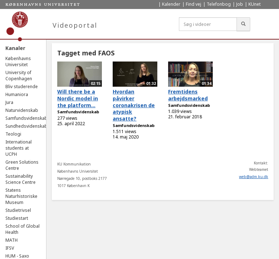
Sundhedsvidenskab (26, 126)
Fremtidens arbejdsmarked (188, 95)
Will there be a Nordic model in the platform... (77, 98)
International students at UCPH (18, 148)
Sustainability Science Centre (20, 179)
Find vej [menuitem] (193, 4)
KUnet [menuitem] (254, 4)
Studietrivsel (18, 210)
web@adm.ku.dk (253, 176)
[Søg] (243, 24)
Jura (9, 102)
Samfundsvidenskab (26, 118)
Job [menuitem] (239, 4)
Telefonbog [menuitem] (219, 4)
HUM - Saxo (17, 256)
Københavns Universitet (18, 61)
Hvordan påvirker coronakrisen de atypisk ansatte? (134, 105)
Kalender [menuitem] (171, 4)
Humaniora (16, 94)
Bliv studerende (21, 86)
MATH (11, 240)
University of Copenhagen (18, 75)
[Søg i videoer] (208, 24)
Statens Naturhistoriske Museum (21, 196)
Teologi (13, 134)
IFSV (9, 248)
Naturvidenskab (21, 110)
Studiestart (16, 218)
